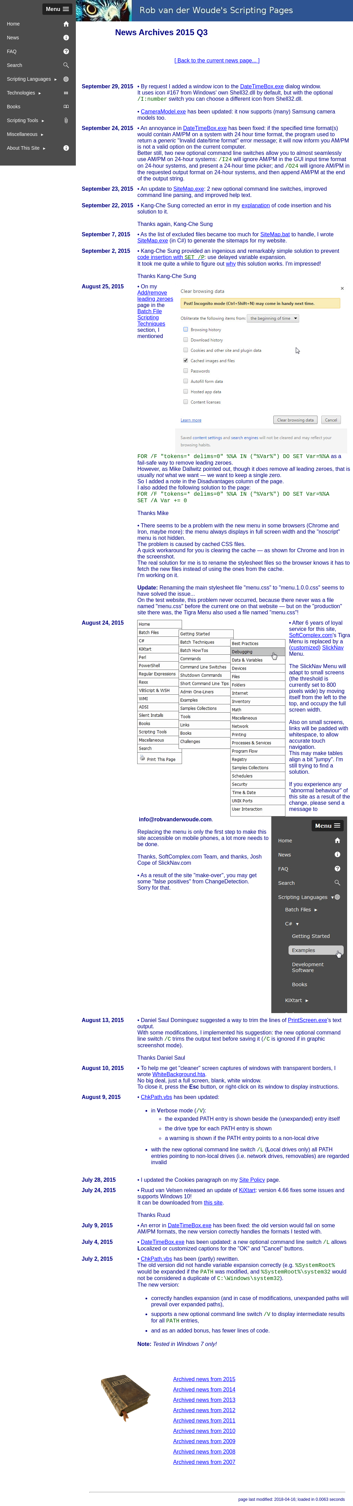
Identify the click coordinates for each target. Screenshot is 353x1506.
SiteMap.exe (188, 189)
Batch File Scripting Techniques (151, 317)
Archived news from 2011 (204, 1421)
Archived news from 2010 (204, 1431)
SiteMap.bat (275, 234)
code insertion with (170, 257)
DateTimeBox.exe (262, 86)
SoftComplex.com (310, 635)
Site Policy (252, 1180)
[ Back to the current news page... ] (217, 60)
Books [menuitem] (38, 106)
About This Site (24, 148)
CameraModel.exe (163, 112)
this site (213, 1203)
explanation (256, 205)
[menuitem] (37, 120)
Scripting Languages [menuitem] (38, 79)
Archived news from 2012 (204, 1410)
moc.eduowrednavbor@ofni (174, 819)
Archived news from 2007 (204, 1462)
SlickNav (332, 648)
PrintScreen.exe (307, 1020)
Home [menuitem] (38, 24)
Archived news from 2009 (204, 1441)
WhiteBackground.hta (178, 1074)
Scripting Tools (23, 120)
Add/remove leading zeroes (155, 296)
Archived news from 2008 (204, 1452)
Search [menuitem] (38, 65)
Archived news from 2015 (204, 1379)
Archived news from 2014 (204, 1390)
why (230, 264)
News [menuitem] (38, 37)
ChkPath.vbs (156, 1097)
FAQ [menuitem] (38, 51)
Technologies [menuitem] (38, 93)
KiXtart (247, 1190)
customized (305, 648)
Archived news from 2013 (204, 1400)
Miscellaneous (22, 134)
